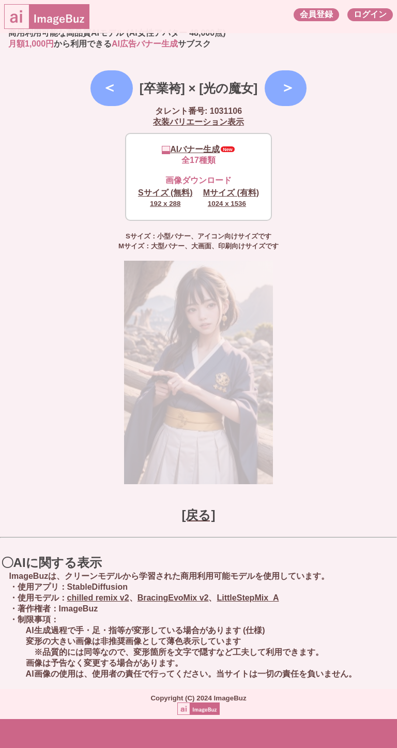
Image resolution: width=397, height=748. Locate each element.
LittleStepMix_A (248, 597)
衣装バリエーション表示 (198, 121)
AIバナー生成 (191, 149)
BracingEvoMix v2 (173, 597)
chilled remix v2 (98, 597)
